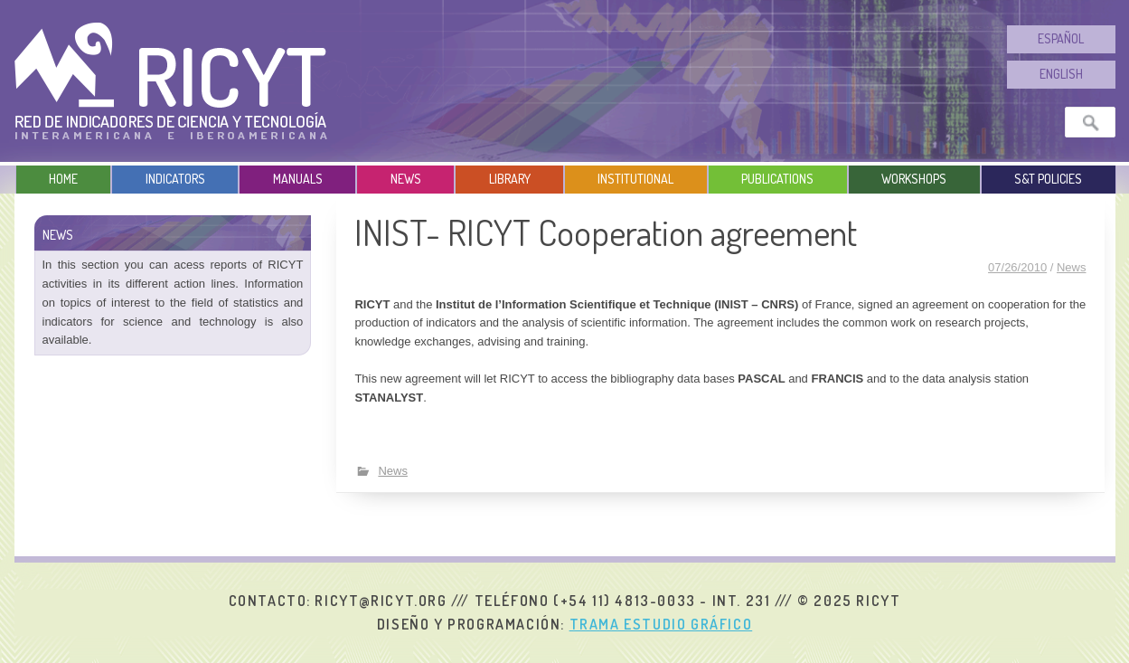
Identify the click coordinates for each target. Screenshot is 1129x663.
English (1061, 73)
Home (63, 178)
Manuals (298, 178)
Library (510, 178)
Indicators (175, 178)
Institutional (635, 178)
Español (1061, 38)
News (405, 178)
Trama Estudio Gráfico (661, 624)
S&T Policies (1048, 178)
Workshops (913, 178)
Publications (777, 178)
